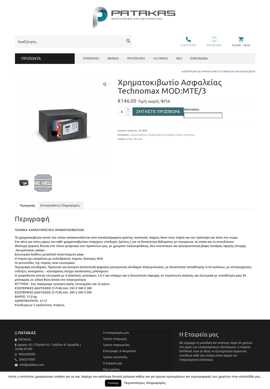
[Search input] (71, 41)
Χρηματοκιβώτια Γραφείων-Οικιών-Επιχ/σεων (228, 71)
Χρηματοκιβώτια (138, 135)
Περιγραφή (27, 207)
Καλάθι (241, 45)
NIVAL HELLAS (134, 139)
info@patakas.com (29, 366)
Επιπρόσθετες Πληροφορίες (60, 207)
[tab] (27, 207)
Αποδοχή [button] (113, 383)
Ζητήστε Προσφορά (158, 111)
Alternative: (192, 109)
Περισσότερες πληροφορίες (145, 383)
